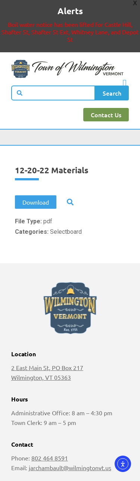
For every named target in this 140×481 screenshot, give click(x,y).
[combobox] (53, 93)
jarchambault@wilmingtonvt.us (70, 467)
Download (35, 202)
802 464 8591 (49, 458)
